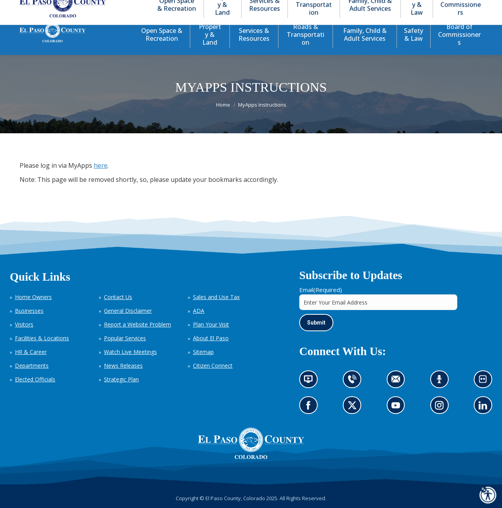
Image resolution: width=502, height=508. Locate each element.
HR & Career (31, 352)
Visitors (24, 324)
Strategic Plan (121, 379)
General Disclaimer (128, 310)
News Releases (123, 365)
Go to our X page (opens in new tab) (354, 408)
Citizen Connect (213, 365)
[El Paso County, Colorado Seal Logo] (251, 457)
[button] (444, 7)
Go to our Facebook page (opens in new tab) (310, 408)
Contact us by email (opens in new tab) (398, 382)
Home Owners (33, 297)
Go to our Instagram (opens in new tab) (441, 408)
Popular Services (125, 338)
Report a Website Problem (137, 324)
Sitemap (203, 352)
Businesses (29, 310)
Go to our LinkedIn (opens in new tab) (485, 408)
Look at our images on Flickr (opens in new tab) (485, 382)
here (100, 165)
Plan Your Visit (211, 324)
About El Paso (211, 338)
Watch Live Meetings (130, 352)
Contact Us (118, 297)
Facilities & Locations (42, 338)
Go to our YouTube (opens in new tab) (398, 408)
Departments (32, 365)
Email (320, 290)
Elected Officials (35, 379)
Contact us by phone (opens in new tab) (354, 382)
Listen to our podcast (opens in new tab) (441, 382)
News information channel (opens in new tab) (310, 382)
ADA (198, 310)
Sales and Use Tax (216, 297)
